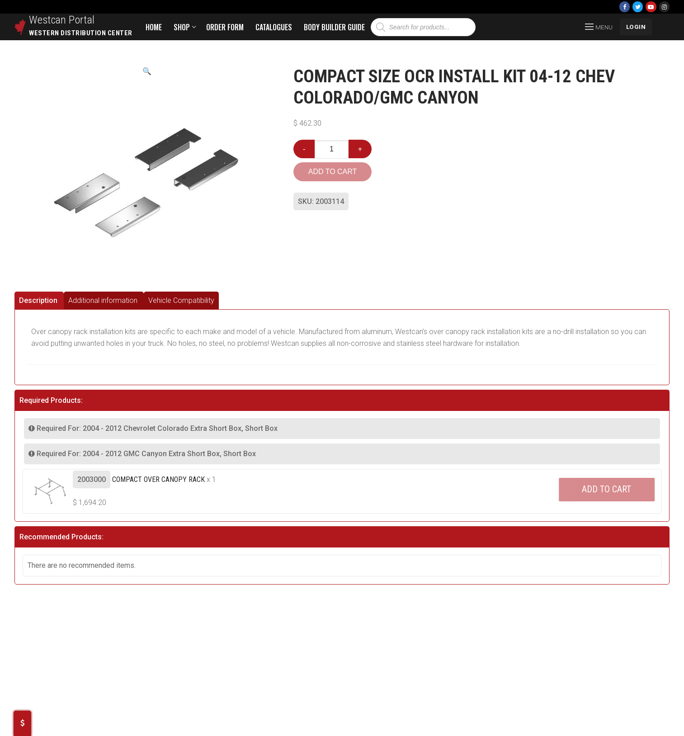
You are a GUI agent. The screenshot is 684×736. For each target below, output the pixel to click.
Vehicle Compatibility (181, 300)
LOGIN (636, 26)
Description (38, 300)
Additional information (102, 300)
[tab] (39, 300)
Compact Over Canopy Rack (158, 479)
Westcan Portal (62, 20)
